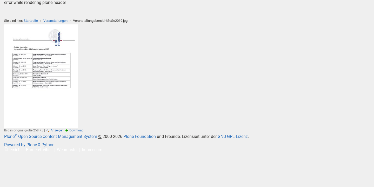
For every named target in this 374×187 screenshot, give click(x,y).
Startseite (31, 21)
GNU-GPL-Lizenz (233, 136)
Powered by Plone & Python (29, 144)
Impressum (92, 149)
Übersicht (13, 149)
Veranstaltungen (55, 21)
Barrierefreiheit (39, 149)
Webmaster (67, 149)
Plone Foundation (139, 136)
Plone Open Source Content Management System (50, 136)
